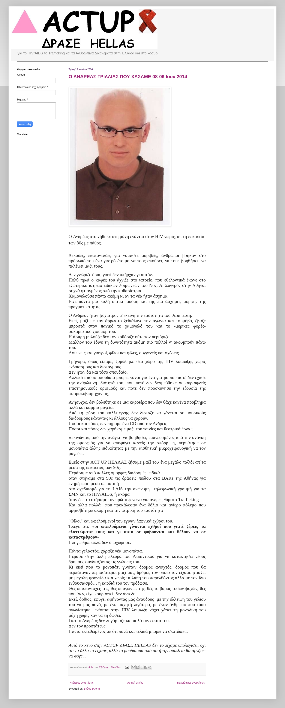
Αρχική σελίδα (135, 682)
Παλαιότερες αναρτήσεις (191, 682)
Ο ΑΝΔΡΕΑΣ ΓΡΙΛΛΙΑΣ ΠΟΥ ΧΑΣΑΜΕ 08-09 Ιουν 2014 (128, 76)
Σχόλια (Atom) (92, 688)
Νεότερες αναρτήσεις (81, 682)
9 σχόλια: (116, 667)
